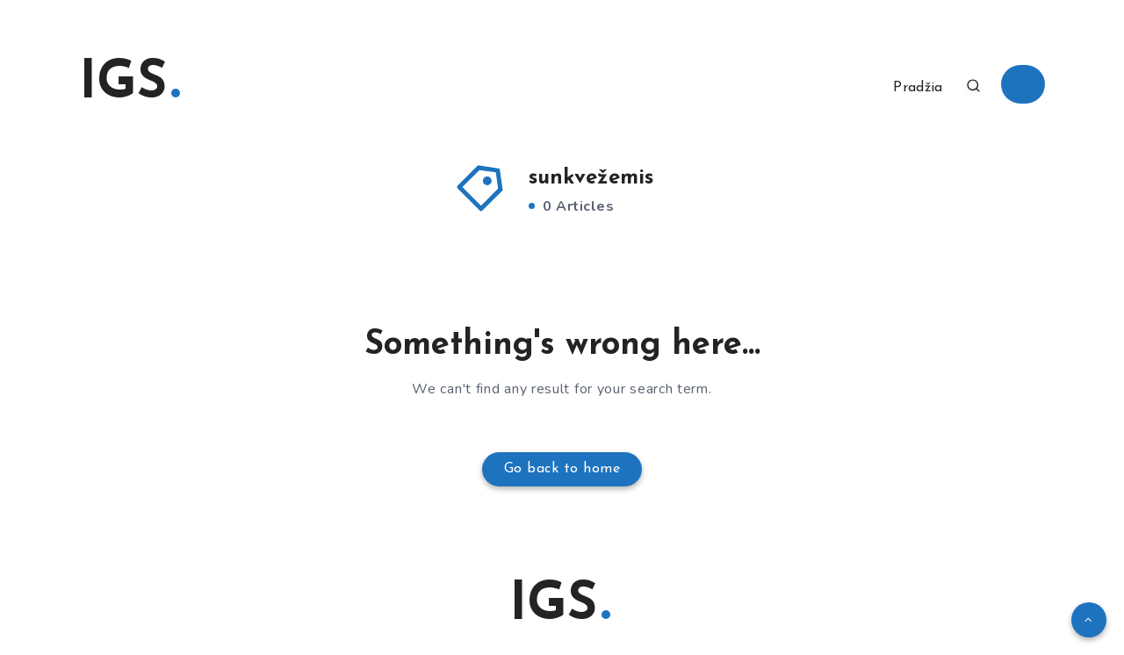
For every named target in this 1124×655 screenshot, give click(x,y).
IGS (129, 84)
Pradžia (917, 88)
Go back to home (562, 469)
